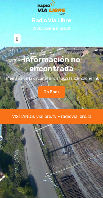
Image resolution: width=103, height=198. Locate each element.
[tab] (17, 38)
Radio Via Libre (51, 20)
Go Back (54, 93)
